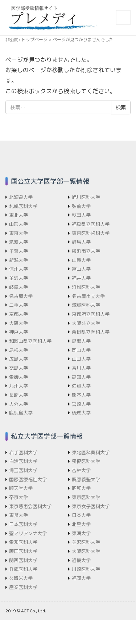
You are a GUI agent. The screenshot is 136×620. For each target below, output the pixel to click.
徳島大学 (18, 368)
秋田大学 (81, 215)
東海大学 (81, 533)
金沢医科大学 (86, 542)
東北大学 (18, 215)
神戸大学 (18, 332)
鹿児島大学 (21, 412)
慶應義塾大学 (86, 479)
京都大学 (18, 314)
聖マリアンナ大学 (28, 533)
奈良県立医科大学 (91, 332)
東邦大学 (18, 515)
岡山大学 (81, 350)
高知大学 (81, 377)
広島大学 (18, 359)
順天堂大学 (21, 488)
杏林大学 (81, 470)
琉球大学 (81, 412)
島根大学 (18, 350)
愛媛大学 (18, 377)
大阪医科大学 (86, 551)
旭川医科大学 (86, 197)
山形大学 (18, 224)
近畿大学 (81, 560)
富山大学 (81, 269)
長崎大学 (18, 395)
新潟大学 (18, 260)
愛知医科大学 (23, 542)
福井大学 (81, 278)
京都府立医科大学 (91, 314)
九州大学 (18, 385)
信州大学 (18, 269)
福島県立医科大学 (91, 224)
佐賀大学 (81, 385)
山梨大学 (81, 260)
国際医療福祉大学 (28, 479)
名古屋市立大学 (88, 296)
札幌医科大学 (23, 206)
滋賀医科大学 (86, 305)
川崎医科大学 (86, 569)
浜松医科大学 (86, 287)
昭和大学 (81, 488)
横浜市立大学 (86, 251)
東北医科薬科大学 (91, 452)
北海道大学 (21, 197)
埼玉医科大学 (23, 470)
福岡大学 (81, 578)
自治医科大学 (23, 461)
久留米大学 (21, 578)
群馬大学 (81, 242)
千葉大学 (18, 251)
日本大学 (81, 515)
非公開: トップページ (26, 39)
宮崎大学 (81, 404)
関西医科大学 (23, 560)
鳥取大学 (81, 341)
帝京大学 (18, 497)
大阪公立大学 (86, 323)
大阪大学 (18, 323)
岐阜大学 (18, 287)
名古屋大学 (21, 296)
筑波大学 (18, 242)
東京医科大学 (86, 497)
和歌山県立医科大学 (30, 341)
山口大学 (81, 359)
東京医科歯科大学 (91, 233)
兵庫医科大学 (23, 569)
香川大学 (81, 368)
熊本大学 (81, 395)
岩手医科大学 (23, 452)
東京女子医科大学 (91, 506)
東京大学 (18, 233)
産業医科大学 (23, 587)
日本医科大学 (23, 524)
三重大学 (18, 305)
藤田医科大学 (23, 551)
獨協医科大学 (86, 461)
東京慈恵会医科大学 (30, 506)
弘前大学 (81, 206)
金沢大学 (18, 278)
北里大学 (81, 524)
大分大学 (18, 404)
